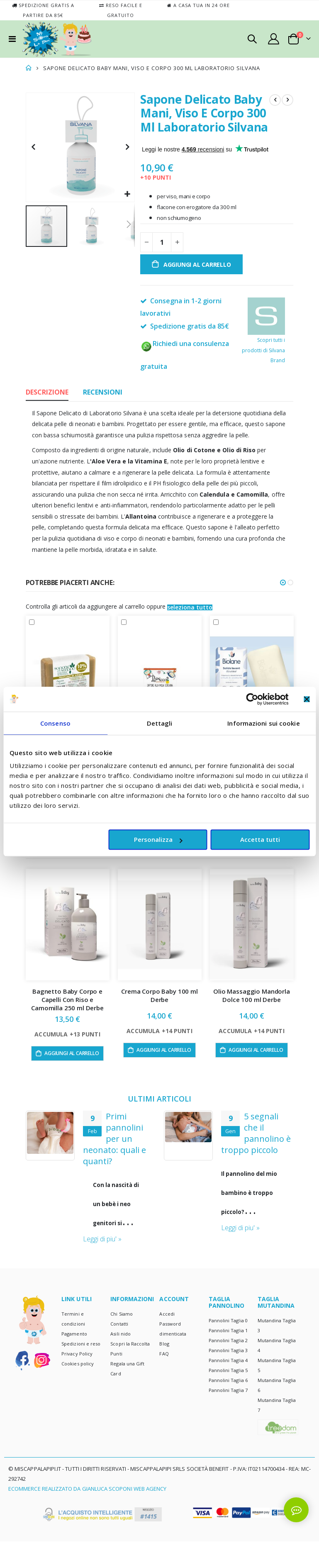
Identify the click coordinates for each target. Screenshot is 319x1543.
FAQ (163, 1356)
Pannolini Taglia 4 (228, 1362)
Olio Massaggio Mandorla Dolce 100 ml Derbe (251, 995)
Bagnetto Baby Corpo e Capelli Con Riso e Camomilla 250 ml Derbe (67, 1000)
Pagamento (74, 1336)
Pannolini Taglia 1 (228, 1332)
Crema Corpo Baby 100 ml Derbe (159, 995)
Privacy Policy (77, 1356)
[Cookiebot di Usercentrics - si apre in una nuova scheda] (252, 699)
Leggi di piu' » (102, 1228)
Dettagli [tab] (160, 723)
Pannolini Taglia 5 (228, 1372)
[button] (127, 194)
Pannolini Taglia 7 (228, 1392)
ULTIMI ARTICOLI (159, 1099)
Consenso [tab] (55, 723)
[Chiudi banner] (306, 699)
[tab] (47, 393)
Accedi (166, 1316)
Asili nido (120, 1336)
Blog (164, 1346)
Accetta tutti (260, 839)
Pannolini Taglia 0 (228, 1322)
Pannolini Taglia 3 (228, 1352)
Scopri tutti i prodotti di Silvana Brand (263, 338)
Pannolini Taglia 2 (228, 1342)
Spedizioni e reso (80, 1346)
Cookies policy (77, 1366)
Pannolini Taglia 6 (228, 1382)
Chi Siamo (121, 1316)
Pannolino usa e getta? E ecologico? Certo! (118, 1133)
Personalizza (158, 839)
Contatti (119, 1326)
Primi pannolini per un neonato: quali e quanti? (252, 1139)
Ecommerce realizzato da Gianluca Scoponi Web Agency (87, 1490)
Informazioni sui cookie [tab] (263, 723)
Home (29, 68)
